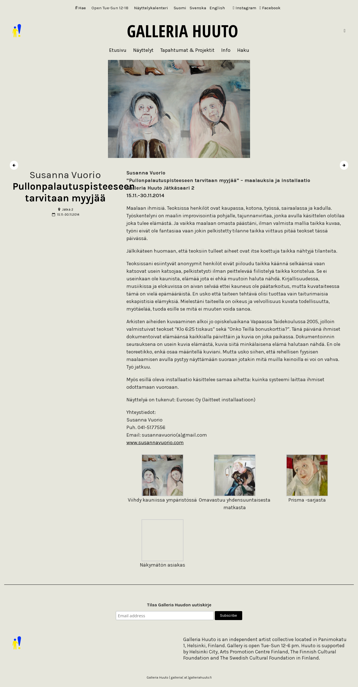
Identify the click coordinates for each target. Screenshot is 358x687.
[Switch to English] (217, 8)
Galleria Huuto (182, 30)
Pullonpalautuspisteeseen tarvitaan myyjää (74, 192)
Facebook (270, 7)
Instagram (244, 7)
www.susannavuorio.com (155, 442)
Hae (80, 7)
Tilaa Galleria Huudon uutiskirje (179, 604)
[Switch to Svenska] (198, 8)
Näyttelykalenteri (151, 7)
